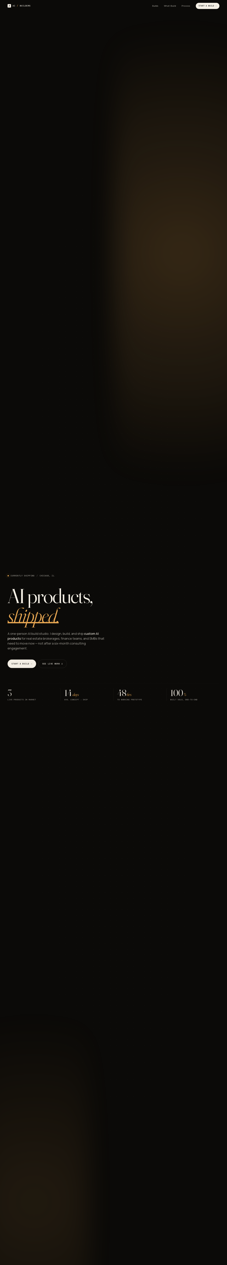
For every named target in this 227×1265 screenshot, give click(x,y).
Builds (155, 5)
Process (186, 5)
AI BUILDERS (19, 6)
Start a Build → (208, 6)
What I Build (170, 5)
